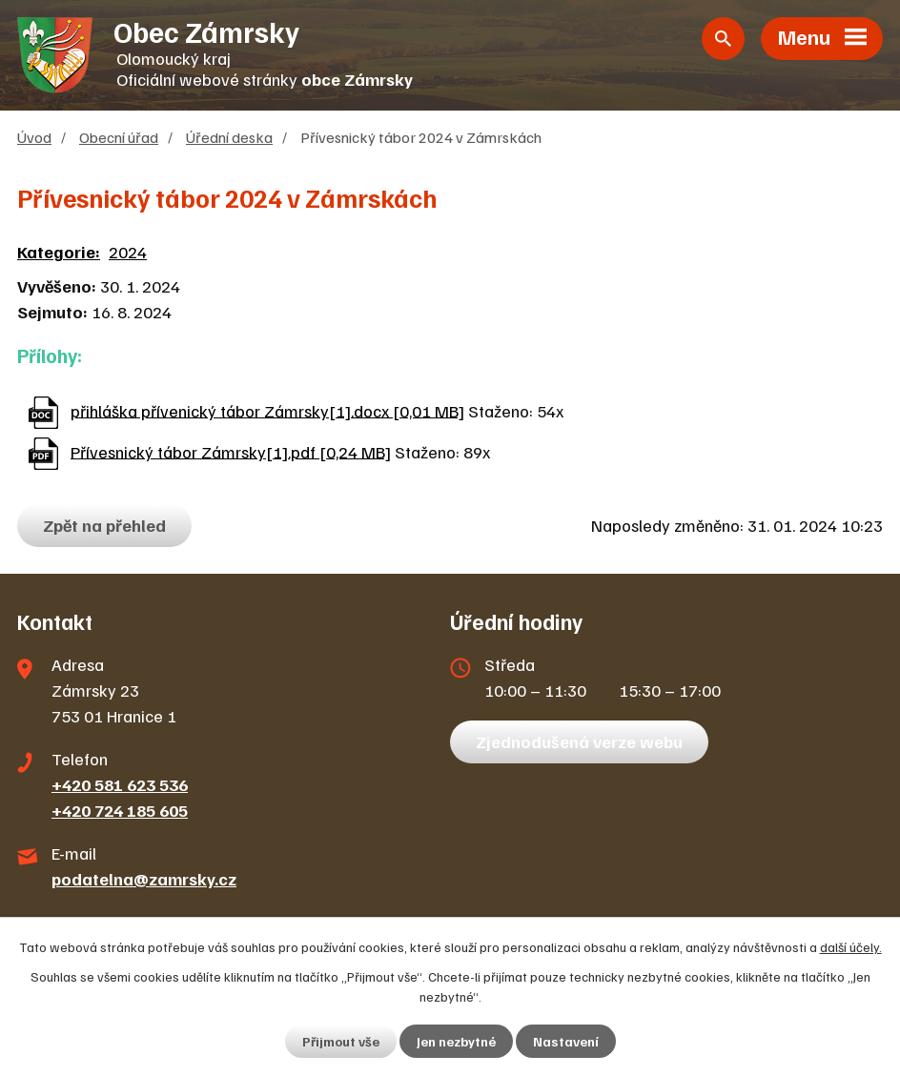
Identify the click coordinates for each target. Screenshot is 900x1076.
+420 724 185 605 (119, 810)
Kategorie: (58, 251)
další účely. (851, 947)
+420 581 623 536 (119, 784)
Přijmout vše (340, 1041)
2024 (128, 251)
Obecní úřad (118, 137)
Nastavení (566, 1041)
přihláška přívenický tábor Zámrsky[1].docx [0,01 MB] (267, 409)
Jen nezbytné (456, 1041)
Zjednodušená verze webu (579, 741)
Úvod (34, 137)
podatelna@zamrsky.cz (143, 878)
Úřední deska (229, 137)
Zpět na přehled (104, 525)
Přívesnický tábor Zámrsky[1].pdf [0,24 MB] (231, 450)
